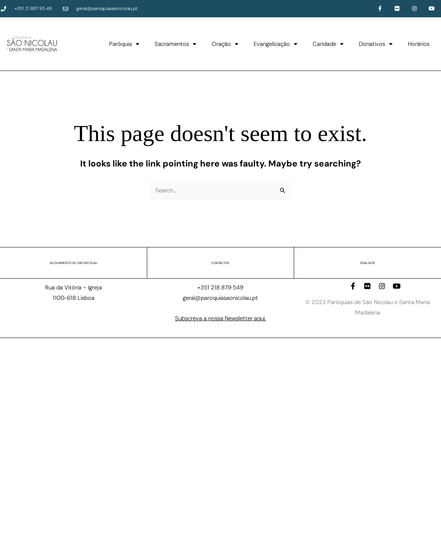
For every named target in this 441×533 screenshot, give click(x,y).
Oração (225, 44)
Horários (418, 44)
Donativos (375, 44)
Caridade (328, 44)
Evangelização (275, 44)
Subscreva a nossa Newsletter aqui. (220, 318)
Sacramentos (175, 44)
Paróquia (124, 44)
